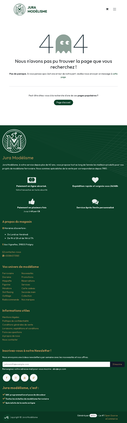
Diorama (6, 277)
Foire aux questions (12, 332)
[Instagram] (15, 377)
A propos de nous (11, 336)
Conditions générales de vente (17, 324)
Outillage (6, 295)
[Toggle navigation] (114, 9)
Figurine (6, 284)
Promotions (27, 277)
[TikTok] (33, 377)
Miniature (7, 288)
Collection (27, 295)
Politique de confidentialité (15, 320)
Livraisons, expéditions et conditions (20, 328)
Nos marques (28, 299)
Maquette (7, 280)
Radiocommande (10, 299)
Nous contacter (10, 339)
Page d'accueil (63, 102)
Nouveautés (27, 273)
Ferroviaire (8, 273)
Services (26, 284)
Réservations (28, 280)
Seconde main (29, 292)
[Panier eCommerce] (107, 9)
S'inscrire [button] (117, 364)
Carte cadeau (28, 288)
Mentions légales (10, 317)
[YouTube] (24, 377)
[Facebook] (6, 377)
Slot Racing (7, 292)
